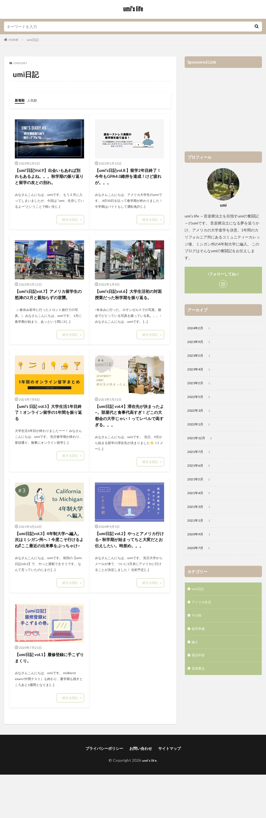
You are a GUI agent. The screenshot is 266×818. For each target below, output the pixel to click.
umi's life (133, 9)
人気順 (34, 100)
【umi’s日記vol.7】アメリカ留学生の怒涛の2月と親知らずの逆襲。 (48, 309)
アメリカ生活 (203, 612)
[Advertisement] (223, 107)
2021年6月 (201, 471)
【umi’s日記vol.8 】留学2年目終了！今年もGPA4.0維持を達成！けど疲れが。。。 (127, 178)
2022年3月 (201, 414)
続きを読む (70, 230)
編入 (195, 654)
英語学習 (199, 668)
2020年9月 (201, 543)
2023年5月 (201, 357)
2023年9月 (201, 343)
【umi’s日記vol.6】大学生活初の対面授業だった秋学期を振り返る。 (129, 309)
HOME (14, 40)
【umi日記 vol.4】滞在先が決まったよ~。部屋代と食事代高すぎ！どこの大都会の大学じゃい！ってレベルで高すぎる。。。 (129, 440)
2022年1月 (201, 428)
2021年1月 (201, 528)
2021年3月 (201, 514)
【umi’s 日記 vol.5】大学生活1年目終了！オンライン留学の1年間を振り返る (48, 433)
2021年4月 (201, 500)
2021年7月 (201, 457)
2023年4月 (201, 371)
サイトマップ (169, 791)
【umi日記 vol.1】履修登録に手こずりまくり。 (48, 700)
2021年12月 (202, 443)
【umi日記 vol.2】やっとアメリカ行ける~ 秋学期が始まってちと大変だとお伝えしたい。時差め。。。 (129, 576)
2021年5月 (201, 485)
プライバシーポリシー (104, 791)
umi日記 (33, 40)
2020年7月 (201, 557)
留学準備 (199, 640)
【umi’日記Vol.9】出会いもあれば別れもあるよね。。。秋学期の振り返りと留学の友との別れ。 (49, 181)
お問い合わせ (140, 791)
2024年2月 (201, 328)
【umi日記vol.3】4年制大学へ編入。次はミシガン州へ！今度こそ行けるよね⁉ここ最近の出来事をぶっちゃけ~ (49, 576)
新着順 (20, 100)
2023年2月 (201, 386)
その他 (197, 626)
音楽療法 (199, 682)
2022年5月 (201, 400)
